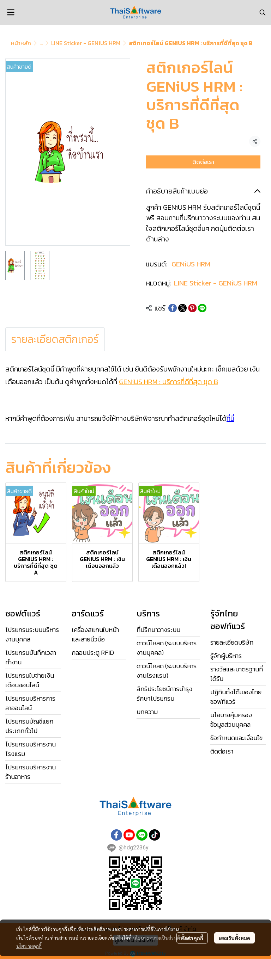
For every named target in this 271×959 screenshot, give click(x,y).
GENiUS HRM (190, 264)
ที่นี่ (230, 418)
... (41, 43)
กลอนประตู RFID (93, 652)
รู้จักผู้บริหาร (226, 655)
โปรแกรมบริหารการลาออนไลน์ (30, 703)
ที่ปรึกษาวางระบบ (158, 629)
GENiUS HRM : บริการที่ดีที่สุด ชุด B (168, 381)
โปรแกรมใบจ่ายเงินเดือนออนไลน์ (29, 680)
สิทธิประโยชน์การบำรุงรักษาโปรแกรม (164, 693)
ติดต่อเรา (203, 162)
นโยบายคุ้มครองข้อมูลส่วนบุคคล (231, 719)
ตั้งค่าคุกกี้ (192, 938)
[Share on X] (182, 308)
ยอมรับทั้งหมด (234, 938)
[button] (262, 12)
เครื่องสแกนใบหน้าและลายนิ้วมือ (95, 634)
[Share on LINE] (202, 308)
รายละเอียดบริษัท (231, 642)
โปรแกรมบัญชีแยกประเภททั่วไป (29, 726)
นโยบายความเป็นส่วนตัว (157, 937)
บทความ (147, 712)
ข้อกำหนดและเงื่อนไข (236, 738)
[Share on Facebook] (172, 308)
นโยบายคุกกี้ (29, 946)
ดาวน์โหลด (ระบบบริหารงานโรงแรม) (167, 670)
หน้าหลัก (21, 43)
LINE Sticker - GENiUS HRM (85, 43)
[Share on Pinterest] (192, 308)
